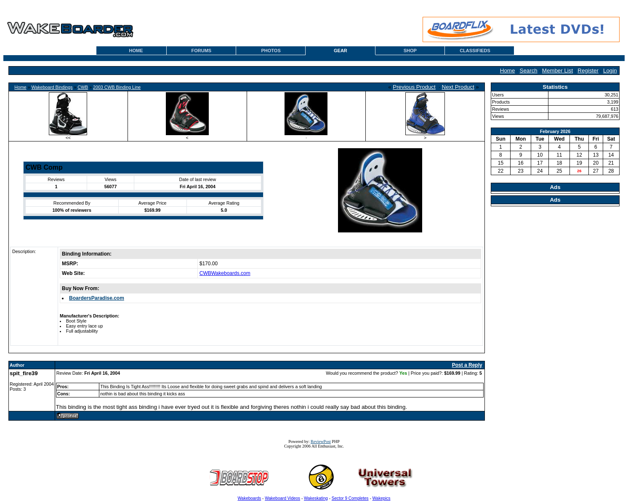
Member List (557, 70)
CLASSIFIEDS (475, 50)
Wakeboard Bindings (52, 87)
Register (588, 70)
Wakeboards (249, 498)
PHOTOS (271, 50)
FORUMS (202, 50)
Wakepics (382, 498)
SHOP (410, 50)
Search (529, 70)
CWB (82, 87)
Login (610, 70)
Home (507, 70)
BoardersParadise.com (96, 298)
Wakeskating (316, 498)
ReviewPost (321, 441)
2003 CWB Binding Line (117, 87)
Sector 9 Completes (350, 498)
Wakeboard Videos (282, 498)
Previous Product (414, 87)
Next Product (458, 87)
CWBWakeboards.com (225, 273)
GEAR (340, 50)
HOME (136, 50)
